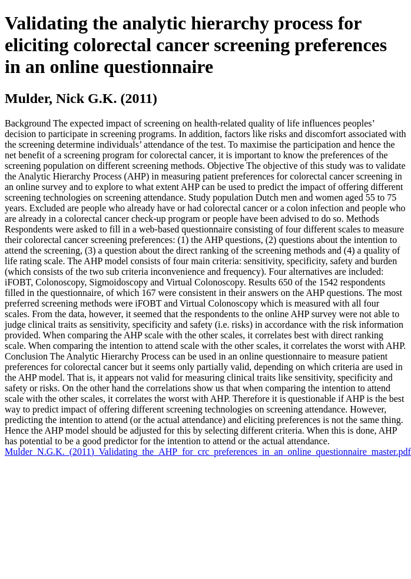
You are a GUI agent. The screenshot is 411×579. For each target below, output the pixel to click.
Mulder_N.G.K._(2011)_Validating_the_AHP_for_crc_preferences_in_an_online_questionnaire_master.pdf (208, 452)
